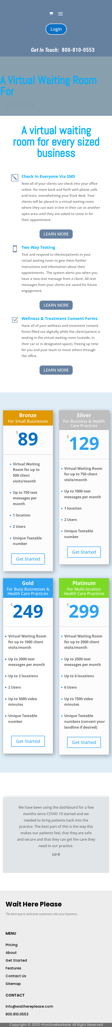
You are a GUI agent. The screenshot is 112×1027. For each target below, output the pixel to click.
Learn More (56, 234)
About (11, 952)
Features (13, 968)
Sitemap (13, 983)
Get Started (28, 559)
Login (56, 29)
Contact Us (16, 976)
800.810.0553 (17, 1014)
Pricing (12, 944)
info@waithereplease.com (29, 1006)
